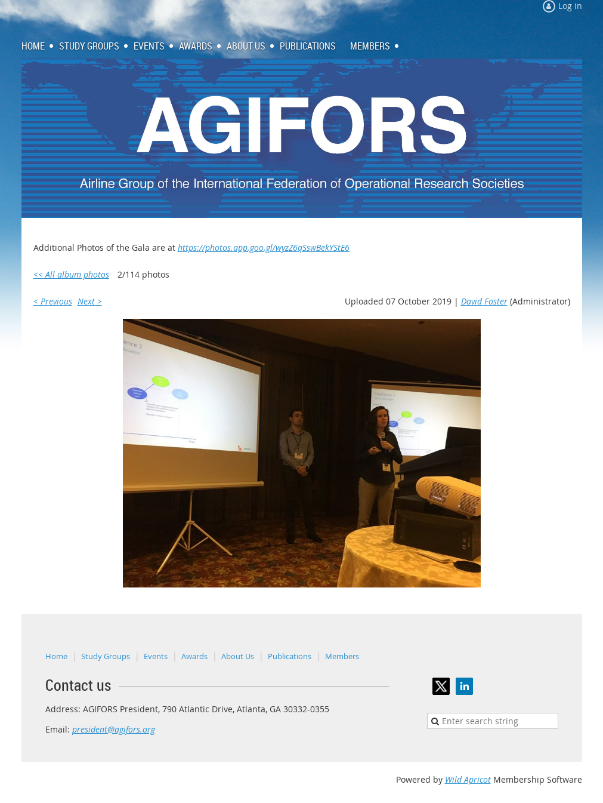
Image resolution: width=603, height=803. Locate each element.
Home (56, 656)
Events (156, 656)
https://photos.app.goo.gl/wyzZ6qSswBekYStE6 (264, 247)
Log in (570, 5)
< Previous (52, 301)
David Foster (484, 301)
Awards (194, 656)
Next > (90, 301)
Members (342, 656)
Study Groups (105, 656)
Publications (289, 656)
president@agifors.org (113, 729)
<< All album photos (71, 274)
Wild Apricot (468, 779)
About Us (237, 656)
